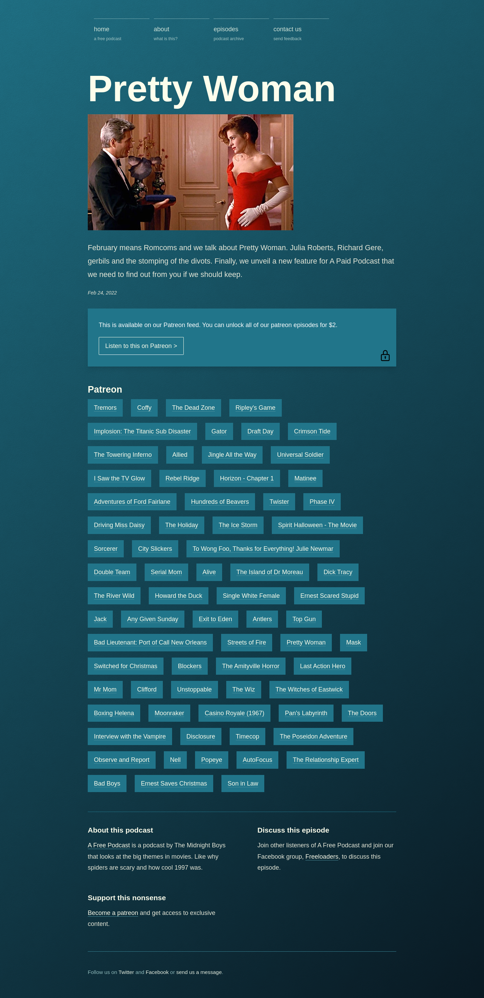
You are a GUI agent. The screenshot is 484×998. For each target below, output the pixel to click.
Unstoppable (194, 689)
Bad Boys (107, 783)
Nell (175, 759)
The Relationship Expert (326, 759)
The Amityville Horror (250, 666)
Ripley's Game (255, 407)
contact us (301, 34)
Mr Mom (105, 689)
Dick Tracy (338, 572)
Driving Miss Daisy (119, 525)
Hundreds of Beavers (220, 501)
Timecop (247, 736)
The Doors (362, 713)
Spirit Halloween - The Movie (317, 525)
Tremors (105, 407)
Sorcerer (106, 548)
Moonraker (169, 713)
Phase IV (322, 501)
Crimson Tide (312, 431)
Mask (353, 642)
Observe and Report (121, 759)
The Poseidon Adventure (313, 736)
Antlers (262, 619)
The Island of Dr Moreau (270, 572)
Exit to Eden (215, 619)
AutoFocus (257, 759)
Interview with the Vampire (130, 736)
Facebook (157, 972)
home (121, 34)
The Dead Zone (193, 407)
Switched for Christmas (125, 666)
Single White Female (251, 595)
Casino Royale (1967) (234, 713)
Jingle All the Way (232, 454)
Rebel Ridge (182, 478)
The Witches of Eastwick (309, 689)
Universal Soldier (300, 454)
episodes (241, 34)
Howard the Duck (178, 595)
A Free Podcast (109, 845)
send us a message (199, 972)
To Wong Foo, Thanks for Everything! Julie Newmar (263, 548)
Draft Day (260, 431)
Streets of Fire (246, 642)
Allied (179, 454)
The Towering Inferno (123, 454)
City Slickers (155, 548)
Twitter (126, 972)
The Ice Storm (238, 525)
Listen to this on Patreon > (141, 346)
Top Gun (304, 619)
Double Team (112, 572)
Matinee (305, 478)
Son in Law (243, 783)
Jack (100, 619)
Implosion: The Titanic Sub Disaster (142, 431)
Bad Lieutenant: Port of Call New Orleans (150, 642)
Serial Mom (166, 572)
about (181, 34)
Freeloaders (321, 856)
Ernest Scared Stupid (329, 595)
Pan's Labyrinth (306, 713)
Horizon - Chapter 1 (247, 478)
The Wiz (243, 689)
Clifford (147, 689)
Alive (209, 572)
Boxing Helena (114, 713)
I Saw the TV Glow (119, 478)
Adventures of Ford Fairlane (132, 501)
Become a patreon (113, 912)
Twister (279, 501)
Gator (219, 431)
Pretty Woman (306, 642)
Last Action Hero (322, 666)
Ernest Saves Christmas (174, 783)
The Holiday (181, 525)
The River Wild (114, 595)
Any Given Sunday (152, 619)
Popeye (211, 759)
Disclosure (200, 736)
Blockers (190, 666)
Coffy (144, 407)
